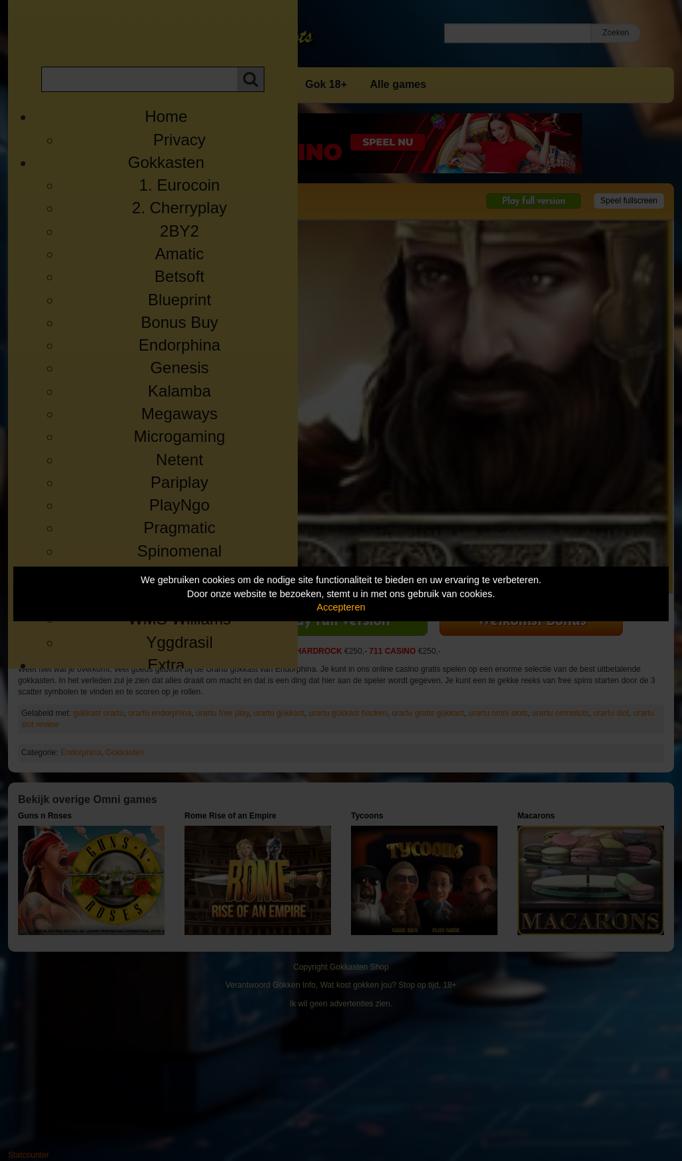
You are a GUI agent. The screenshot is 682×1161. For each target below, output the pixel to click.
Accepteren (341, 607)
